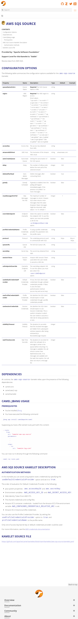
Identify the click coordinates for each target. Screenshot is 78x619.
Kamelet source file (9, 48)
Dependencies (7, 35)
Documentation (12, 605)
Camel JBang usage (9, 37)
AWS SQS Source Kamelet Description (15, 42)
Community (10, 610)
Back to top (73, 584)
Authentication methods (11, 45)
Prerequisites (8, 40)
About (7, 616)
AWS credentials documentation (37, 529)
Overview (9, 600)
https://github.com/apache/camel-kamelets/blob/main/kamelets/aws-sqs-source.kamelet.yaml (38, 541)
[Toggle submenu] (2, 16)
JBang (19, 410)
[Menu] (74, 10)
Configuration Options (10, 32)
